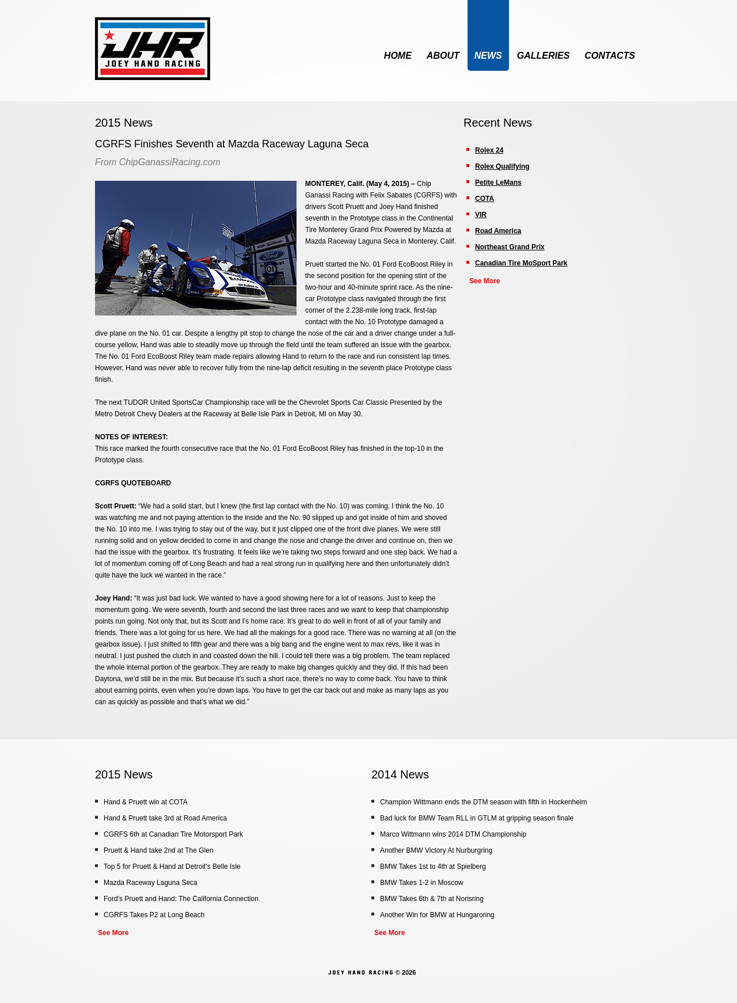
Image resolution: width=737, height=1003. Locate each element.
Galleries (543, 55)
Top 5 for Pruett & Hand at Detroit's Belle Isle (172, 867)
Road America (498, 231)
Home (398, 55)
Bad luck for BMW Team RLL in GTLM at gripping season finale (476, 818)
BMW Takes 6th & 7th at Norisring (432, 899)
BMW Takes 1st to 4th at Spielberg (433, 867)
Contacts (609, 55)
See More (484, 281)
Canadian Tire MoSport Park (521, 263)
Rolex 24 (489, 150)
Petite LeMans (498, 182)
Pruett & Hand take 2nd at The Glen (159, 850)
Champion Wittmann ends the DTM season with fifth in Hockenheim (483, 802)
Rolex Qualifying (502, 166)
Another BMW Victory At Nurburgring (436, 850)
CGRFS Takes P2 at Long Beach (154, 915)
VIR (481, 215)
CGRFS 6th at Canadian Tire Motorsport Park (173, 834)
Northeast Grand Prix (510, 247)
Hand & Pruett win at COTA (146, 802)
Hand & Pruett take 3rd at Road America (165, 818)
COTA (484, 199)
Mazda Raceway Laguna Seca (150, 883)
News (488, 55)
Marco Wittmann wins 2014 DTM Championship (453, 834)
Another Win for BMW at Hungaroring (437, 915)
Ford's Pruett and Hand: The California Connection (181, 899)
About (443, 55)
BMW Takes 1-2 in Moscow (422, 883)
